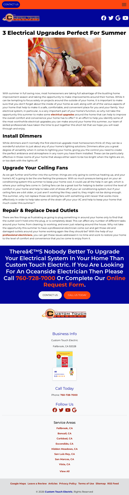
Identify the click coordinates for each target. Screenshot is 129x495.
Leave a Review (37, 483)
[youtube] (68, 410)
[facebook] (55, 410)
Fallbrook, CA (64, 428)
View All (64, 471)
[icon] (104, 19)
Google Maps (18, 483)
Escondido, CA (64, 443)
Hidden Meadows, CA (64, 449)
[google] (74, 410)
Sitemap (101, 483)
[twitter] (61, 410)
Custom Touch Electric (59, 491)
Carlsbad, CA (64, 438)
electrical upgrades (62, 114)
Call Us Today (77, 295)
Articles (53, 483)
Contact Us (11, 4)
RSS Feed (113, 483)
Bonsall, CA (64, 433)
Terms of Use (86, 483)
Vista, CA (64, 464)
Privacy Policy (68, 483)
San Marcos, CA (64, 459)
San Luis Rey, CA (64, 454)
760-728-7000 (35, 278)
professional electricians (17, 235)
